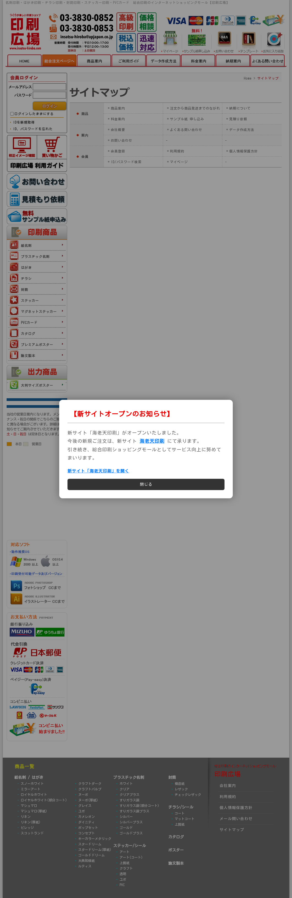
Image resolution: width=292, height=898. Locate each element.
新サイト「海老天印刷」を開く (98, 471)
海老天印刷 (152, 441)
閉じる (146, 484)
